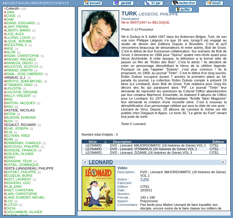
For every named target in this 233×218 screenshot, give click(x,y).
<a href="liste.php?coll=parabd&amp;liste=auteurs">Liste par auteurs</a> (38, 108)
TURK (144, 179)
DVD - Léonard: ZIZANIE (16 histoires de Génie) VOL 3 (151, 152)
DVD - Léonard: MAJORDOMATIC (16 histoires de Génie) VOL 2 (158, 145)
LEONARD (94, 145)
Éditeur (218, 142)
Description (122, 142)
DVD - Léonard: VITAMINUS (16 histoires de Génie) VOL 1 (153, 149)
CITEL (214, 145)
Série (93, 142)
